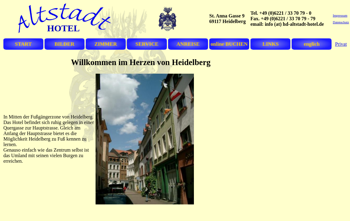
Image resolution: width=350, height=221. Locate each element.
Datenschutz (341, 22)
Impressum (340, 15)
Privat (341, 44)
